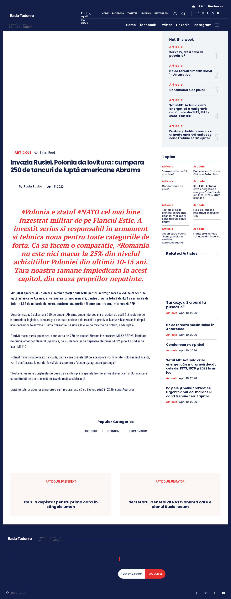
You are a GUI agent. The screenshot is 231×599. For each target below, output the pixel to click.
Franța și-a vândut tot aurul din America (206, 235)
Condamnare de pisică (187, 90)
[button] (183, 14)
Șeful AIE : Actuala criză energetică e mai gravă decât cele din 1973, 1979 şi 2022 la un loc (189, 110)
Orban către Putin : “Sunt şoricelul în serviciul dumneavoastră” (174, 238)
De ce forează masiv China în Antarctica (190, 73)
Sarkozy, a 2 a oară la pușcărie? (186, 54)
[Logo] (35, 538)
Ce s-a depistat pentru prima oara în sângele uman (61, 504)
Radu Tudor (33, 186)
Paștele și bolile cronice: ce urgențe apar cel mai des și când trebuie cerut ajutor (190, 134)
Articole (23, 152)
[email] (131, 573)
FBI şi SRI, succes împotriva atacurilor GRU (206, 213)
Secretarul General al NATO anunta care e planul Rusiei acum (170, 504)
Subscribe (155, 573)
